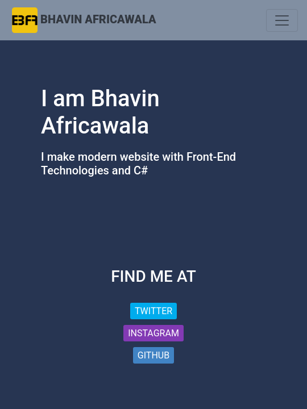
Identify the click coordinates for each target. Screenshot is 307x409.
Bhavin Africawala (98, 19)
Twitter (153, 311)
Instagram (153, 333)
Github (153, 355)
